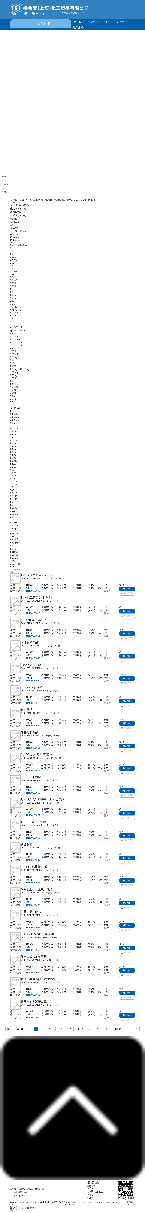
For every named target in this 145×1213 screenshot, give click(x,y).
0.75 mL (14, 428)
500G (13, 292)
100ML (14, 297)
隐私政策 (40, 1208)
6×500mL (15, 339)
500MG (14, 534)
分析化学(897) (18, 215)
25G (12, 487)
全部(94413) (17, 199)
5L (11, 253)
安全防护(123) (88, 199)
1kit (12, 404)
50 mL (13, 460)
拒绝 (15, 1210)
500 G (13, 507)
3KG (12, 560)
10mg (13, 392)
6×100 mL (15, 333)
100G (13, 256)
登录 (13, 13)
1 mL (13, 437)
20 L (12, 321)
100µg (13, 357)
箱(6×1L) (15, 407)
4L (11, 250)
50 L (12, 422)
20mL (13, 398)
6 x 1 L (14, 413)
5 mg (13, 528)
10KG (13, 546)
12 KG (13, 472)
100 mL (14, 336)
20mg (13, 366)
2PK (12, 274)
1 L (12, 318)
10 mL (13, 389)
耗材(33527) (61, 199)
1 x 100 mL (16, 345)
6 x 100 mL (16, 342)
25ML (13, 286)
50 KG (13, 280)
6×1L (13, 348)
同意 (11, 1210)
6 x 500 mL (16, 327)
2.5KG (13, 259)
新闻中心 (122, 22)
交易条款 (91, 1188)
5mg (12, 381)
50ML (13, 283)
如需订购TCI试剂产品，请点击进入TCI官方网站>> (28, 1189)
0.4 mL (14, 434)
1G (11, 531)
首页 (9, 1029)
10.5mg (14, 387)
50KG (13, 540)
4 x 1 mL (15, 440)
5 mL (13, 401)
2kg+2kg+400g (18, 245)
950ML (14, 557)
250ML (14, 549)
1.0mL (13, 446)
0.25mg (14, 384)
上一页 (20, 1029)
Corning (14, 237)
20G (12, 519)
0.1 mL (14, 452)
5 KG (13, 463)
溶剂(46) (15, 222)
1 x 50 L (14, 419)
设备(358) (74, 199)
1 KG (13, 265)
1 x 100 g (15, 425)
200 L (13, 351)
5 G (12, 490)
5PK (12, 566)
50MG (13, 481)
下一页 (80, 1029)
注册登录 (91, 1186)
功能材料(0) (16, 212)
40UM (13, 522)
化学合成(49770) (19, 205)
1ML (12, 303)
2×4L (13, 410)
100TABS (15, 563)
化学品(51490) (32, 199)
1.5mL (13, 455)
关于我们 (78, 22)
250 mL (14, 354)
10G (12, 516)
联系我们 (78, 27)
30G (12, 510)
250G (13, 475)
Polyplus (15, 240)
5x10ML (14, 552)
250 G (13, 499)
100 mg (14, 537)
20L (12, 300)
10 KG (13, 271)
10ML (13, 378)
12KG (13, 466)
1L (11, 248)
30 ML (13, 306)
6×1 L (13, 315)
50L (12, 277)
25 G (13, 268)
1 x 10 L (14, 416)
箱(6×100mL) (17, 330)
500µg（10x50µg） (21, 369)
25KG (13, 289)
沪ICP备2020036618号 (72, 1202)
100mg (14, 372)
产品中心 (93, 22)
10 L (12, 324)
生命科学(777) (18, 208)
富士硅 (14, 227)
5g (11, 502)
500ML (14, 295)
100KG (14, 554)
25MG (13, 484)
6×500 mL (15, 309)
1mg (12, 360)
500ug (13, 375)
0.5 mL (14, 449)
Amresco (15, 234)
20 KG (13, 493)
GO (136, 1029)
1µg (12, 363)
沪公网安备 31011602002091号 (92, 1202)
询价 (126, 589)
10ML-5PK (16, 569)
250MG (14, 525)
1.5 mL (14, 431)
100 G (13, 496)
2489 (69, 1029)
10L (12, 262)
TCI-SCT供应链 (19, 231)
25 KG (13, 505)
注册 (24, 13)
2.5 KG (14, 543)
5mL (12, 395)
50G (12, 478)
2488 (59, 1029)
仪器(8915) (47, 199)
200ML (14, 513)
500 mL (14, 312)
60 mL (13, 457)
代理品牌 (107, 22)
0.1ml (13, 443)
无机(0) (14, 218)
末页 (91, 1029)
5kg (12, 469)
